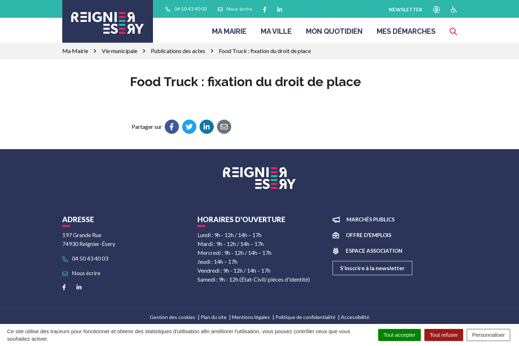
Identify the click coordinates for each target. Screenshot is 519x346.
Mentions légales (251, 317)
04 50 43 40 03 (85, 258)
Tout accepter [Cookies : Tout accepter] (399, 335)
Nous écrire (81, 272)
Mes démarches (406, 33)
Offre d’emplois (368, 235)
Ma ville (276, 33)
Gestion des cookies (172, 317)
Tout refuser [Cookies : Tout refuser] (444, 335)
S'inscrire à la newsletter (372, 267)
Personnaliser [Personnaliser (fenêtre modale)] (488, 335)
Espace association (374, 250)
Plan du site (214, 317)
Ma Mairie (229, 33)
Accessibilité (355, 317)
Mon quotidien (334, 33)
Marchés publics (370, 219)
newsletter (405, 9)
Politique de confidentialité (305, 317)
